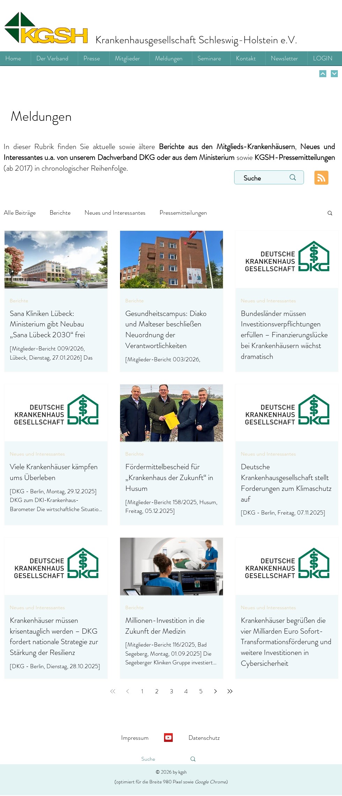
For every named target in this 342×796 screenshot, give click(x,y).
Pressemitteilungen (183, 212)
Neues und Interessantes (115, 212)
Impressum (135, 737)
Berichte (60, 212)
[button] (330, 213)
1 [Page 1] (142, 691)
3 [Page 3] (171, 691)
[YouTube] (168, 737)
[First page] (112, 691)
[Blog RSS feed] (321, 178)
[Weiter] (322, 73)
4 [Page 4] (186, 691)
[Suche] (257, 178)
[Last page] (230, 691)
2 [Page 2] (156, 691)
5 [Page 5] (200, 691)
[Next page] (215, 691)
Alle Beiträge (20, 212)
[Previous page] (127, 691)
